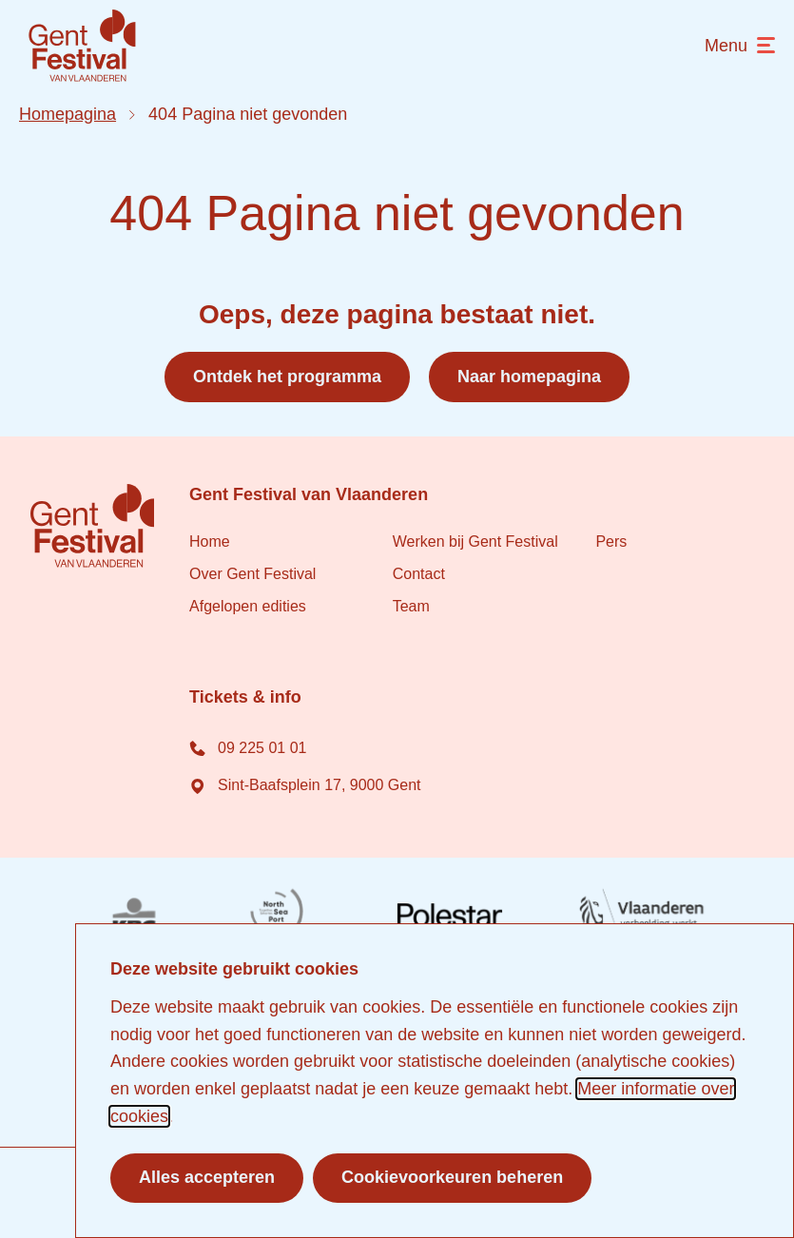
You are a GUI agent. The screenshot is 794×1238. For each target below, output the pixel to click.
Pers (611, 541)
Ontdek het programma (287, 376)
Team (411, 606)
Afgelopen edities (247, 606)
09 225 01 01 (247, 747)
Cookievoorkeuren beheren (452, 1177)
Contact (419, 574)
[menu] (740, 46)
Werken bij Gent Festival (475, 541)
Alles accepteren (207, 1177)
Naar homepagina (529, 376)
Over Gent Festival (252, 574)
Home (209, 541)
